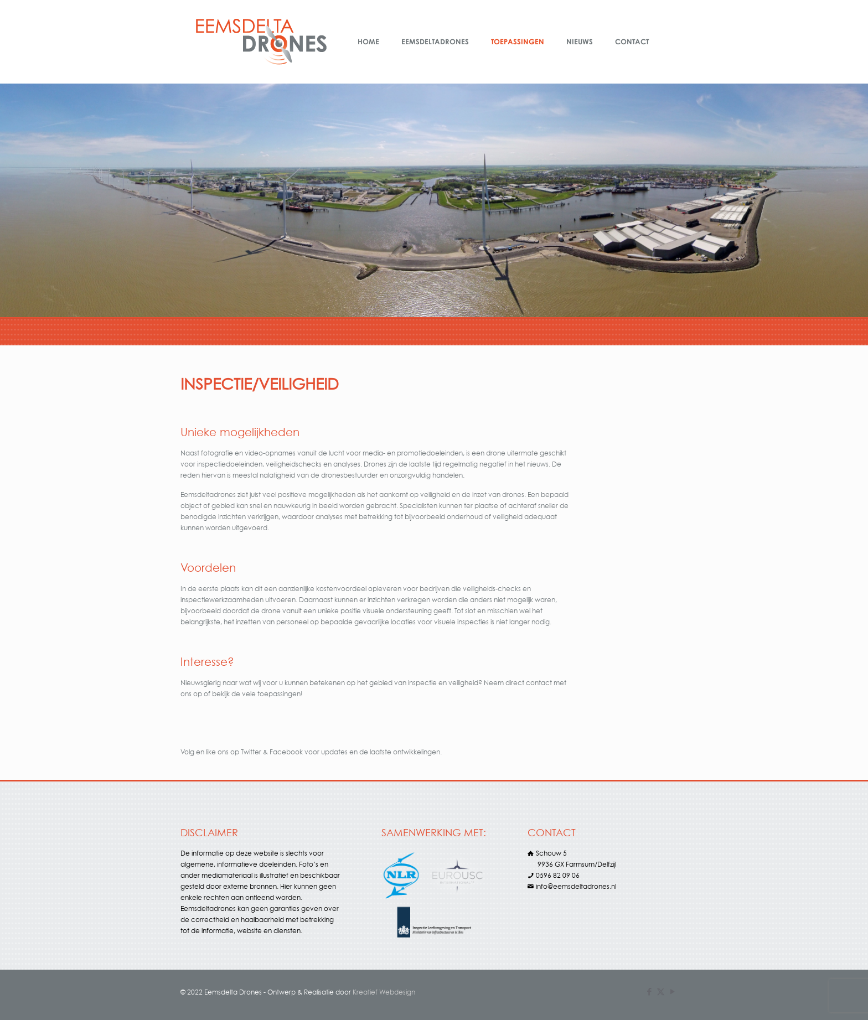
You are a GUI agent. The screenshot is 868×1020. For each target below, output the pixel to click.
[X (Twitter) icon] (661, 991)
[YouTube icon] (672, 991)
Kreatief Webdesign (384, 992)
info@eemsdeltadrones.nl (576, 886)
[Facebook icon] (649, 991)
